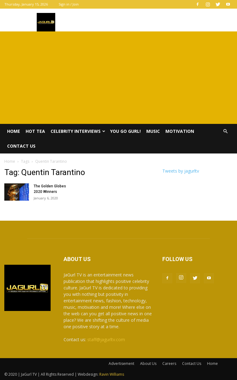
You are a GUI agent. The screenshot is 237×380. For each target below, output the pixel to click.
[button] (225, 131)
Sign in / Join (69, 4)
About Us (148, 363)
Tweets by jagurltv (180, 171)
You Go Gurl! (125, 131)
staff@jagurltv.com (106, 339)
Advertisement (121, 363)
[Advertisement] (118, 78)
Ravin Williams (112, 374)
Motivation (179, 131)
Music (153, 131)
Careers (169, 363)
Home (13, 131)
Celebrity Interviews (78, 131)
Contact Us (21, 146)
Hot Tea (35, 131)
